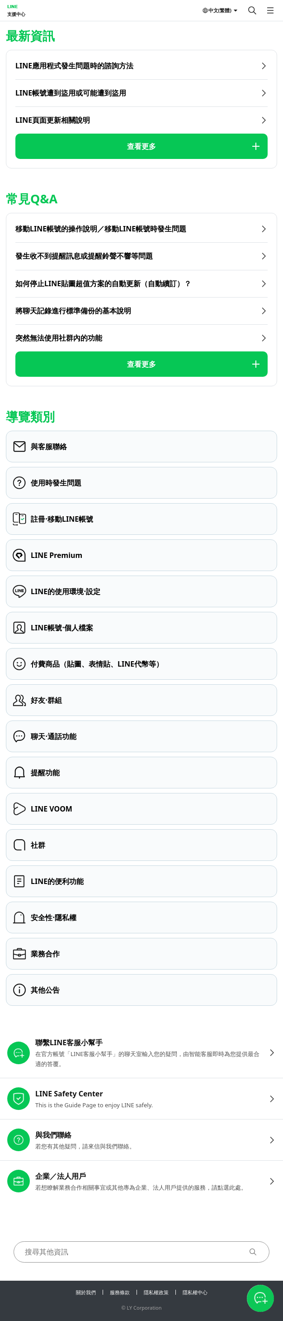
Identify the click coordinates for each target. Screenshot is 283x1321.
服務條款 (120, 1292)
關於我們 (86, 1292)
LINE (12, 6)
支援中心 (16, 14)
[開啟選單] (270, 10)
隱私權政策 (156, 1292)
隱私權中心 (195, 1292)
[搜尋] (252, 10)
